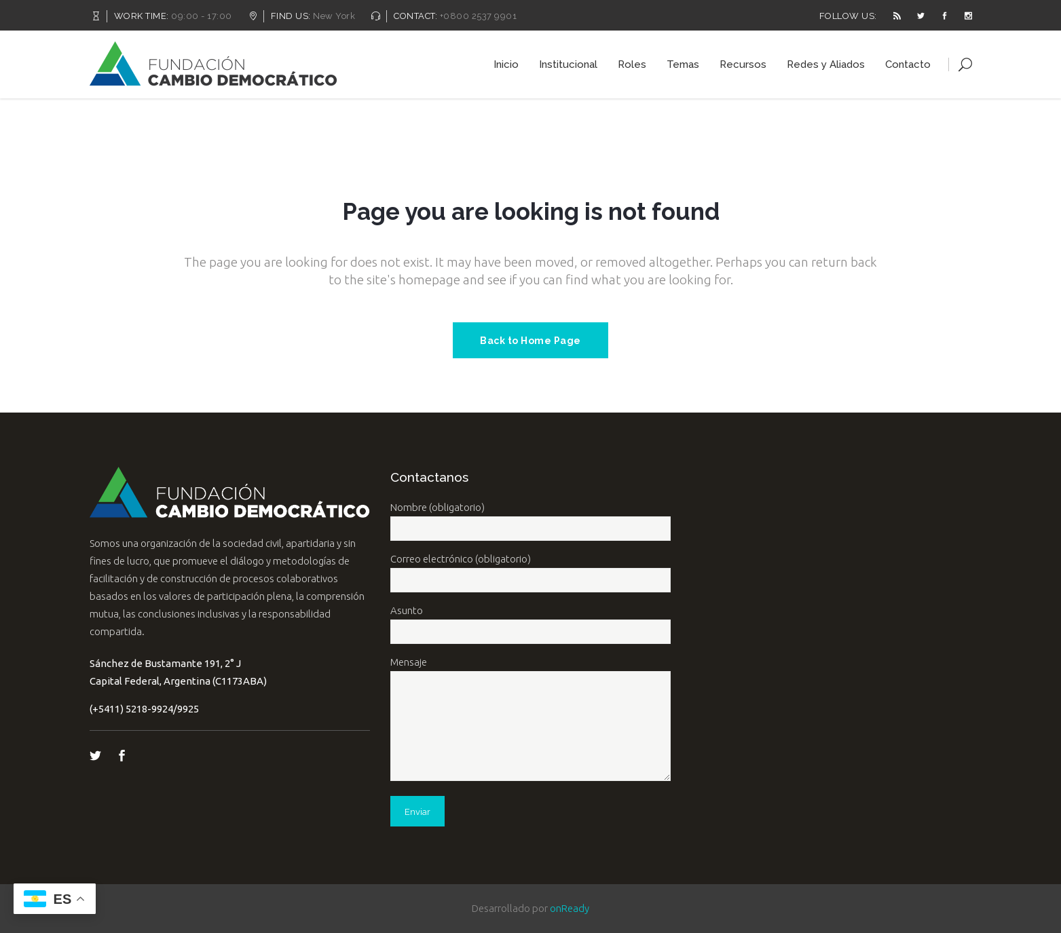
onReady (569, 908)
